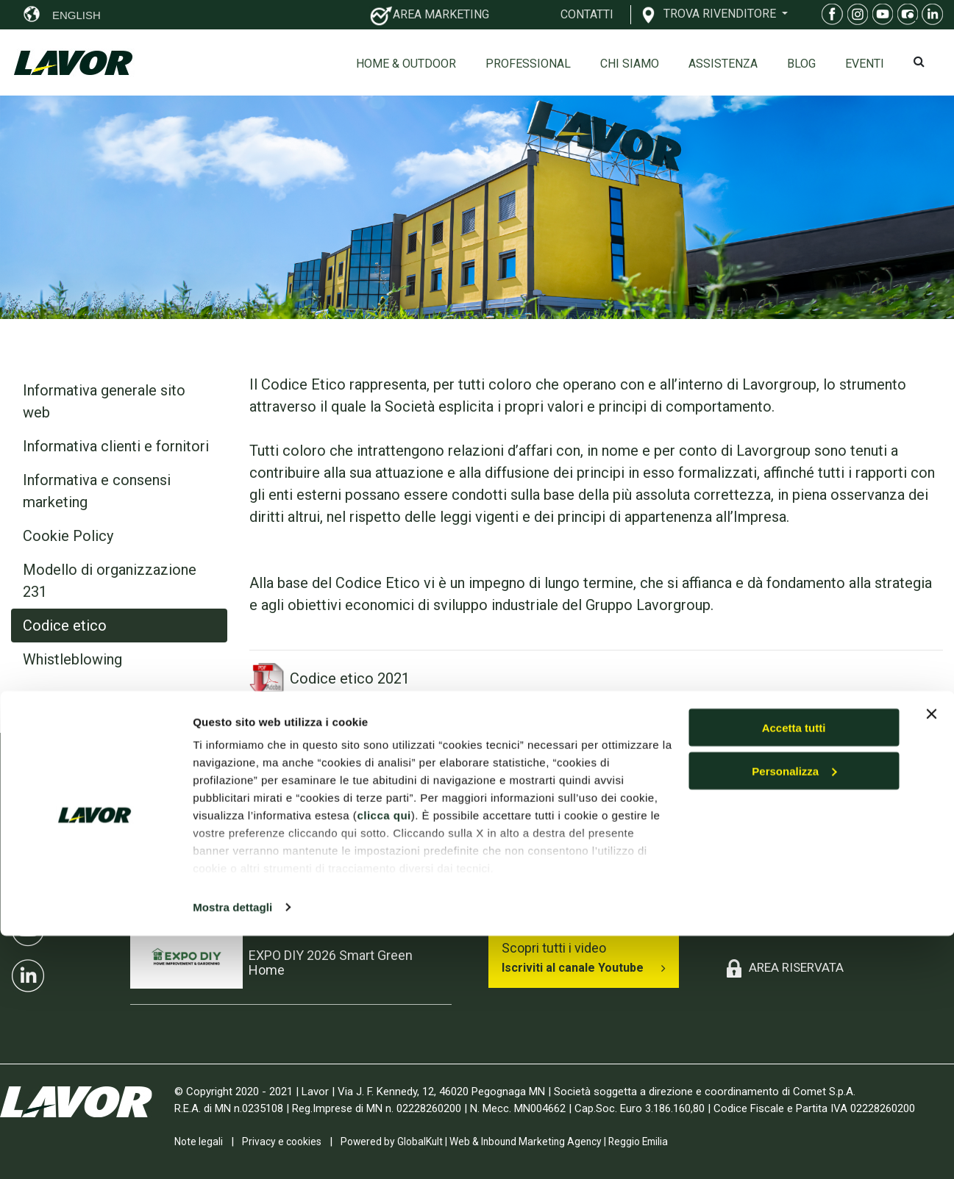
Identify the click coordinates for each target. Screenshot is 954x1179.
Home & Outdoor (406, 64)
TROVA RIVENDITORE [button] (721, 13)
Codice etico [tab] (65, 625)
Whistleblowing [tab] (72, 659)
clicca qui (383, 1058)
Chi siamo (629, 64)
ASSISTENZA (723, 64)
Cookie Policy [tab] (68, 536)
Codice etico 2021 (329, 678)
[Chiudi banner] (931, 957)
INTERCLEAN (287, 853)
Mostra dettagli (232, 1150)
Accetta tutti (794, 970)
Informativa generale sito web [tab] (104, 401)
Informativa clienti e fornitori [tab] (116, 446)
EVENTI (864, 64)
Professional (528, 64)
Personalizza (794, 1014)
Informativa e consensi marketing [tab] (97, 491)
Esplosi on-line (767, 885)
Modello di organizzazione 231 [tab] (109, 581)
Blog (801, 64)
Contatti (749, 912)
